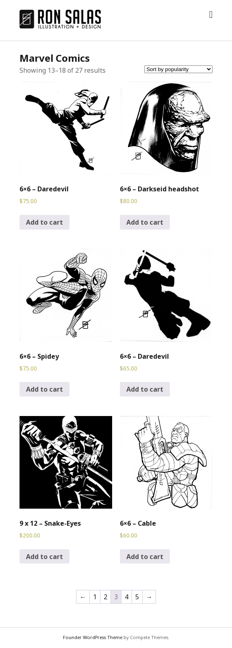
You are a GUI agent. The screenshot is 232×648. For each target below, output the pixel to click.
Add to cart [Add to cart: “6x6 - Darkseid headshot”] (144, 222)
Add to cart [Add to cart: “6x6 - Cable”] (144, 556)
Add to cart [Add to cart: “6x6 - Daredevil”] (44, 222)
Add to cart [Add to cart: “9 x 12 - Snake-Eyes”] (44, 556)
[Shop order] (178, 69)
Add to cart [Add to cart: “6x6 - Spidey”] (44, 389)
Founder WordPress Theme (92, 637)
